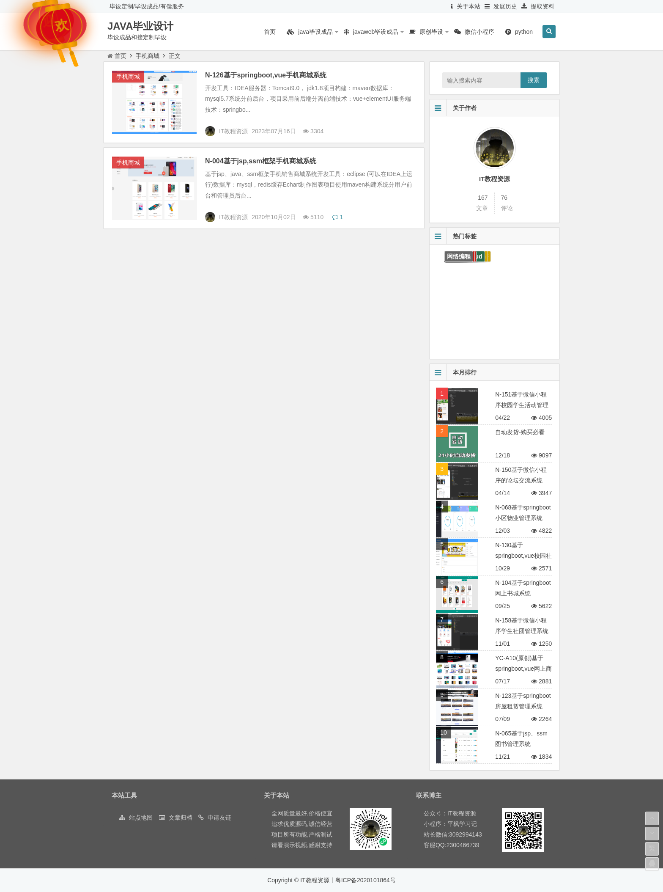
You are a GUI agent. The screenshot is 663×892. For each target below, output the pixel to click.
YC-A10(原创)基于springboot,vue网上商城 (523, 669)
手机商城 (147, 55)
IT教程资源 (494, 178)
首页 (116, 55)
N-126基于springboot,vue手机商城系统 (265, 75)
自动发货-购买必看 (520, 432)
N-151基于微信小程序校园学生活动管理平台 (521, 405)
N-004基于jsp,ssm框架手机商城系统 (260, 161)
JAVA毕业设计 (140, 26)
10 (443, 732)
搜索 (534, 80)
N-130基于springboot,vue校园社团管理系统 (523, 556)
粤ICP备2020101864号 (365, 880)
